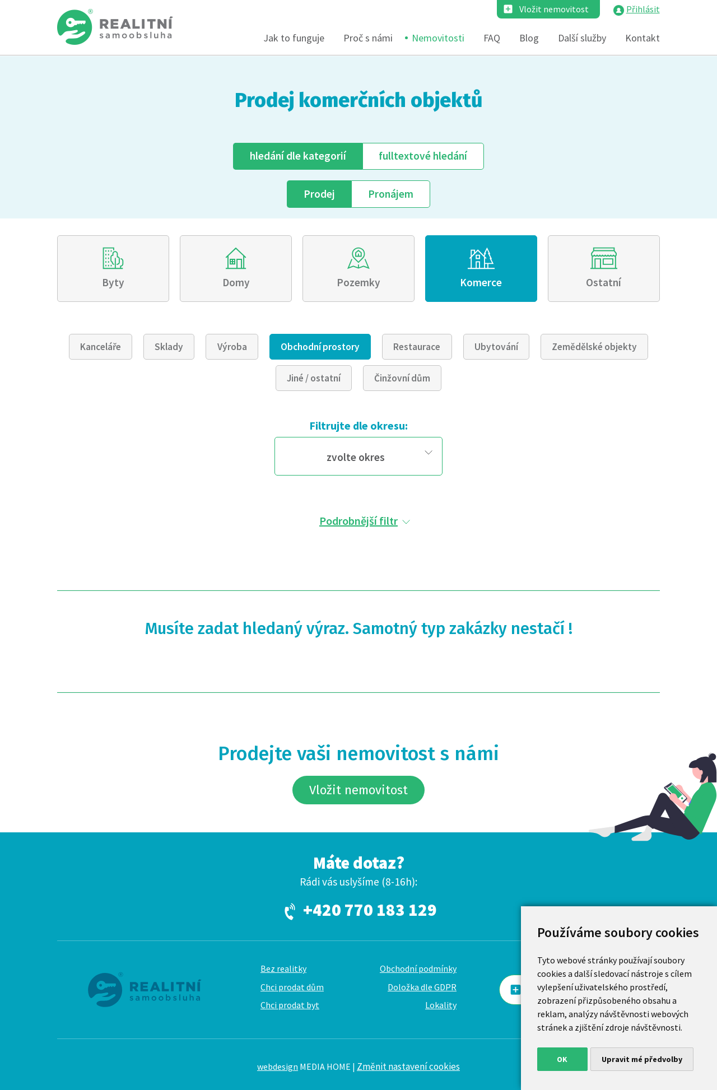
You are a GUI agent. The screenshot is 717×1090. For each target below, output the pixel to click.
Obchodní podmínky (418, 968)
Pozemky (358, 282)
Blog (529, 37)
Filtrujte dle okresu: (358, 425)
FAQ (491, 37)
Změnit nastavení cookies (408, 1066)
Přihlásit (643, 9)
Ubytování (496, 347)
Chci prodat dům (292, 987)
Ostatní (603, 282)
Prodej (319, 194)
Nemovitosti (438, 37)
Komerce (481, 282)
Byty (113, 282)
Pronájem (390, 194)
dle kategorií (298, 155)
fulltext (423, 155)
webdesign (277, 1066)
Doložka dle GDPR (422, 987)
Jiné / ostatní (314, 378)
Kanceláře (100, 347)
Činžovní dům (402, 378)
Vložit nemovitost (554, 9)
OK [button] (562, 1059)
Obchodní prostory (320, 347)
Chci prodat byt (289, 1004)
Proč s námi (368, 37)
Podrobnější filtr (358, 521)
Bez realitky (283, 968)
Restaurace (416, 347)
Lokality (441, 1004)
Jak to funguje (293, 37)
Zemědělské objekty (594, 347)
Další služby (582, 37)
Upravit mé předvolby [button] (642, 1059)
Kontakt (642, 37)
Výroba (232, 347)
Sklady (169, 347)
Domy (236, 282)
